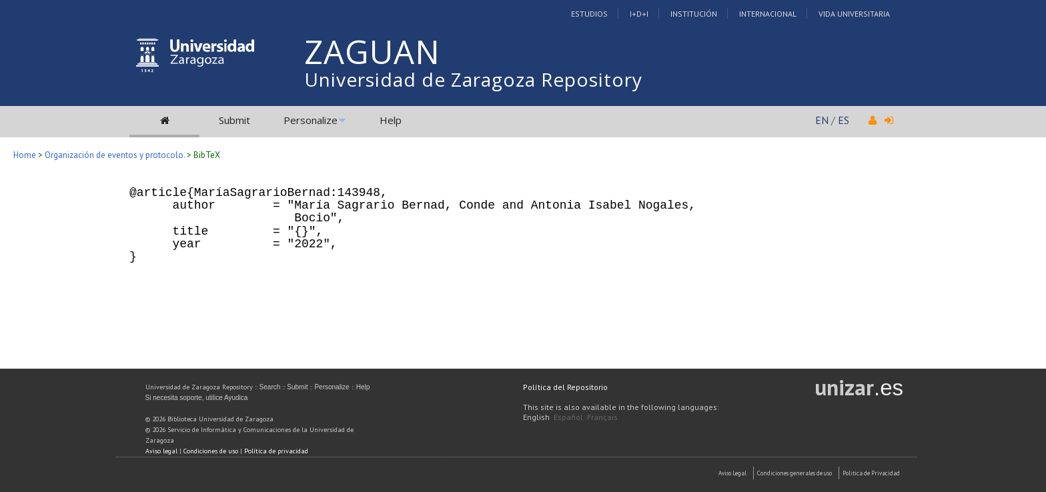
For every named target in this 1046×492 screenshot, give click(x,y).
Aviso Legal (732, 473)
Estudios (589, 14)
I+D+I (639, 14)
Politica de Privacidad (871, 473)
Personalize (311, 120)
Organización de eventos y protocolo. (115, 155)
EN (822, 120)
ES (843, 120)
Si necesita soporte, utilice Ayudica (196, 397)
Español (568, 417)
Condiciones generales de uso (794, 473)
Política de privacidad (276, 451)
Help (391, 120)
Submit (234, 120)
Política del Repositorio (565, 387)
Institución (693, 14)
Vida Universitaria (854, 14)
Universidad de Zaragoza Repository (473, 79)
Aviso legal (161, 451)
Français (602, 417)
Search (270, 387)
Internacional (768, 14)
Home (24, 155)
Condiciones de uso (210, 451)
